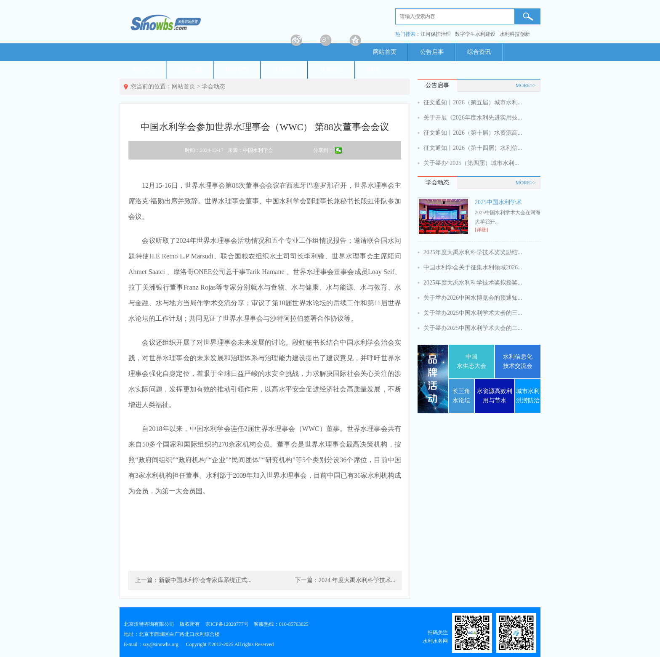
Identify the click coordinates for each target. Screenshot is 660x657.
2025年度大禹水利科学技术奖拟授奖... (472, 282)
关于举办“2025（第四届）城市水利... (471, 163)
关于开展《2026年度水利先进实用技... (472, 117)
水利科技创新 (515, 34)
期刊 (373, 69)
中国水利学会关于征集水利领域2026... (472, 267)
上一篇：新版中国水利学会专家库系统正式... (193, 580)
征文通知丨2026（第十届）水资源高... (472, 133)
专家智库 (331, 69)
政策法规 (190, 69)
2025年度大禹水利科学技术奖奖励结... (472, 252)
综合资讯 (479, 52)
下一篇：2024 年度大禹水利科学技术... (345, 580)
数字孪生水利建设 (475, 34)
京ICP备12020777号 (227, 624)
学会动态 (213, 86)
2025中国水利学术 (498, 202)
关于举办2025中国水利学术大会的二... (472, 328)
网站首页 (385, 52)
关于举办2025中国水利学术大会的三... (472, 313)
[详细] (481, 230)
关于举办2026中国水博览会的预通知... (472, 298)
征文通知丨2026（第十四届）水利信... (472, 148)
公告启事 (432, 52)
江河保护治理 (435, 34)
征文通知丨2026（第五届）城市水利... (472, 102)
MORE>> (526, 85)
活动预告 (284, 69)
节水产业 (143, 69)
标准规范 (237, 69)
